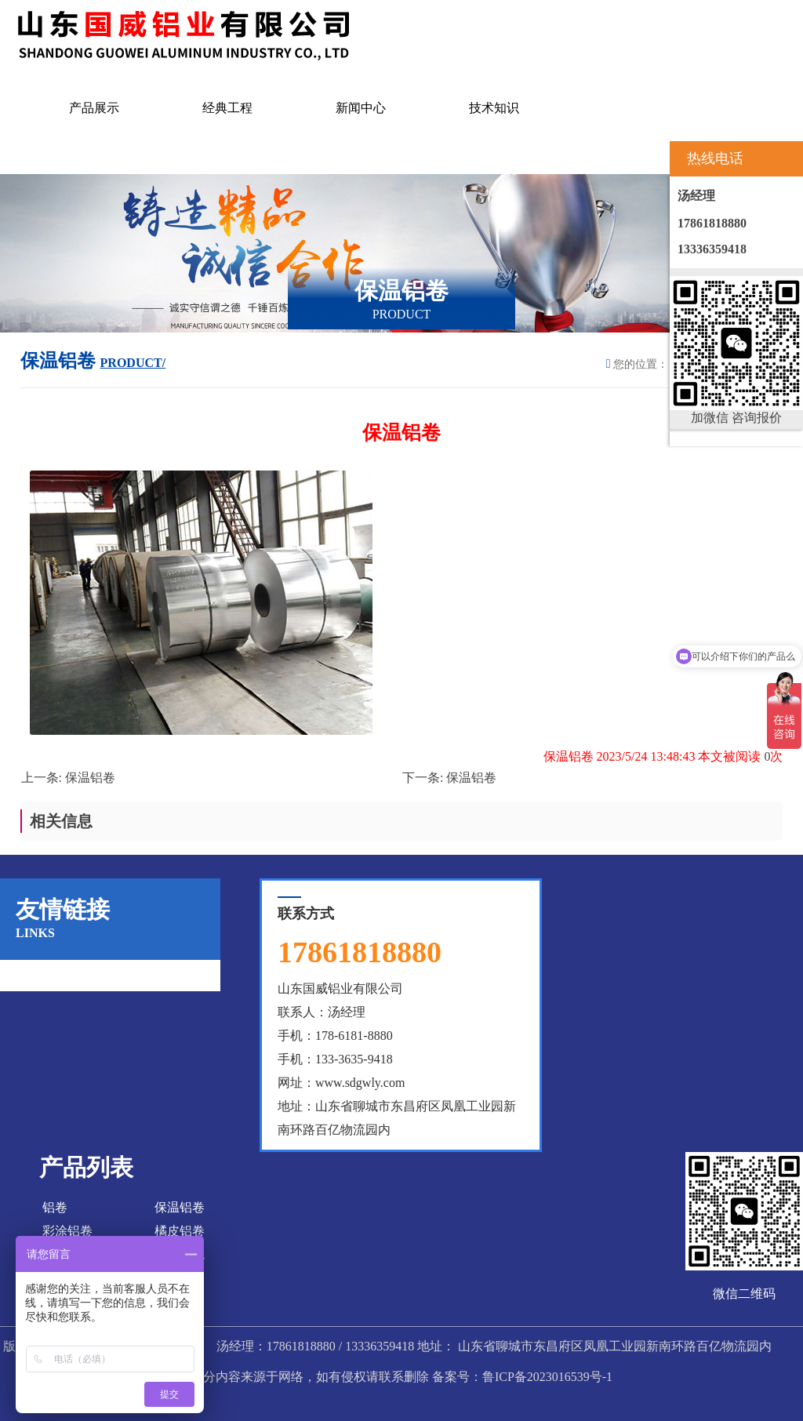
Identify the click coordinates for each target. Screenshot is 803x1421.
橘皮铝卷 (179, 1230)
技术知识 (494, 107)
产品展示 (94, 107)
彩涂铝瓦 (179, 1254)
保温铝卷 (90, 777)
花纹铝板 (179, 1278)
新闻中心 (361, 107)
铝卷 (54, 1207)
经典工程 (227, 107)
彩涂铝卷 (67, 1230)
